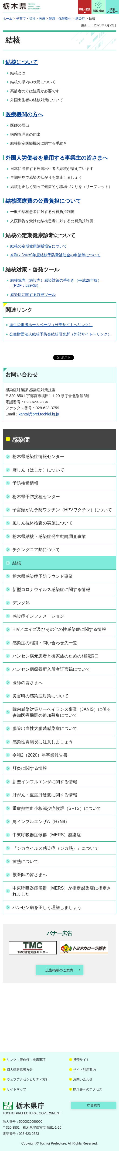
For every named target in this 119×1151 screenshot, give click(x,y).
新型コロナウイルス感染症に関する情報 (51, 589)
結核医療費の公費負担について (43, 201)
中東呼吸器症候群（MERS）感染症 (46, 834)
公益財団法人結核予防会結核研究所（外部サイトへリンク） (60, 334)
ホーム (7, 18)
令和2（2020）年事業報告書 (39, 755)
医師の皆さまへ (27, 682)
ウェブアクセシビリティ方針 (28, 1079)
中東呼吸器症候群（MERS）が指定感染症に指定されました (61, 891)
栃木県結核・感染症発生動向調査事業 (49, 536)
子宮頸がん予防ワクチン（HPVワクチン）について (62, 510)
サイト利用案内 (84, 1070)
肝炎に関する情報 (29, 768)
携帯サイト (81, 1060)
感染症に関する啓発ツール (33, 294)
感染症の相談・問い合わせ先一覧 (44, 643)
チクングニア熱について (36, 549)
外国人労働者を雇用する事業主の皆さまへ (56, 158)
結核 (16, 563)
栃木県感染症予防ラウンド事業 (42, 576)
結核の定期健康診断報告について (38, 246)
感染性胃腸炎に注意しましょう (42, 742)
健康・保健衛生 (60, 18)
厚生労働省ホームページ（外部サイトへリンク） (51, 325)
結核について (21, 62)
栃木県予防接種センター (36, 496)
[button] (84, 7)
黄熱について (25, 861)
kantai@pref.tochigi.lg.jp (39, 414)
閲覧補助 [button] (98, 10)
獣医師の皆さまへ (29, 874)
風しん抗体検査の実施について (42, 523)
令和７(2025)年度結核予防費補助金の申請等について (55, 255)
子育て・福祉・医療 (30, 18)
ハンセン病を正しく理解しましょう (46, 907)
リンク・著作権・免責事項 (26, 1060)
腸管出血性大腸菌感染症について (44, 728)
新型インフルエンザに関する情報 (44, 781)
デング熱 (21, 603)
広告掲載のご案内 (59, 970)
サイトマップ (16, 1089)
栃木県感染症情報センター (38, 456)
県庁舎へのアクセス (87, 1089)
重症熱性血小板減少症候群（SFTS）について (56, 808)
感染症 (80, 18)
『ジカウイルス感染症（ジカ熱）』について (55, 848)
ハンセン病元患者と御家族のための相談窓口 (55, 656)
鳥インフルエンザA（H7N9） (40, 821)
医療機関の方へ (24, 114)
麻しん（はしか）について (38, 470)
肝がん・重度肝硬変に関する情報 (44, 795)
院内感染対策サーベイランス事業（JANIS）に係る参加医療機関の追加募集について (61, 712)
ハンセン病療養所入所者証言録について (51, 669)
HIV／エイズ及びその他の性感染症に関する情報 (59, 629)
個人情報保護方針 (20, 1070)
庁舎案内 (93, 1105)
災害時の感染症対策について (40, 696)
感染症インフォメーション (38, 616)
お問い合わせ (83, 1079)
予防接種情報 (25, 483)
